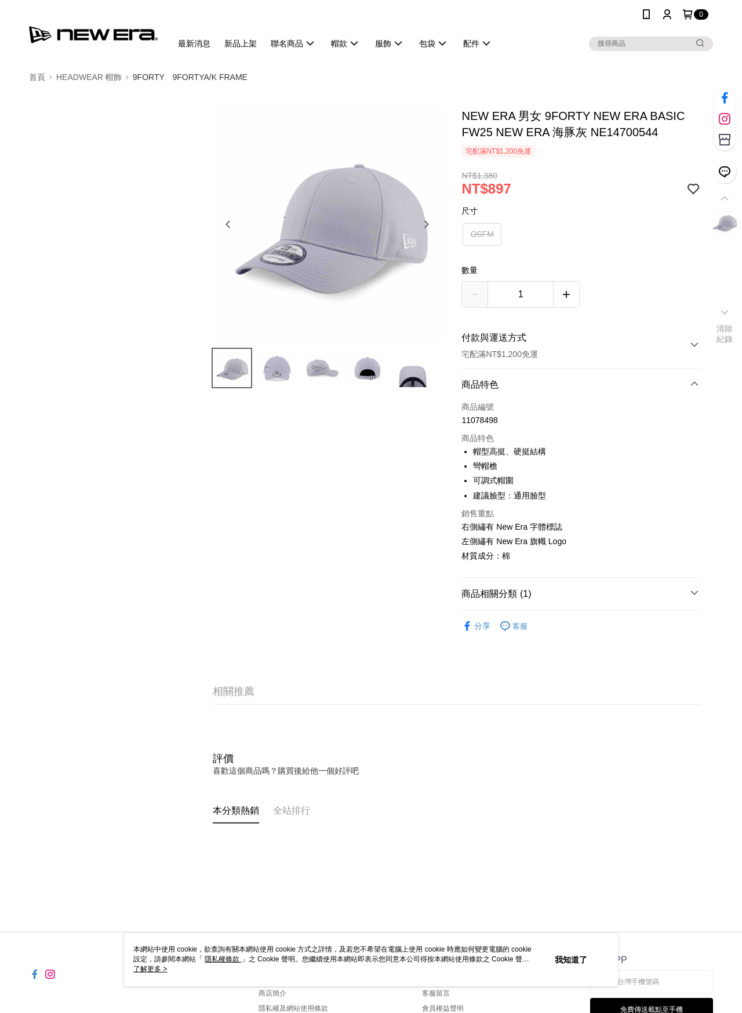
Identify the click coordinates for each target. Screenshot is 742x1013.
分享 (475, 626)
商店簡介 (272, 993)
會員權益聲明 (443, 1008)
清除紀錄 (724, 334)
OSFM (481, 234)
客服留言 (436, 993)
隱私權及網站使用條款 (293, 1008)
